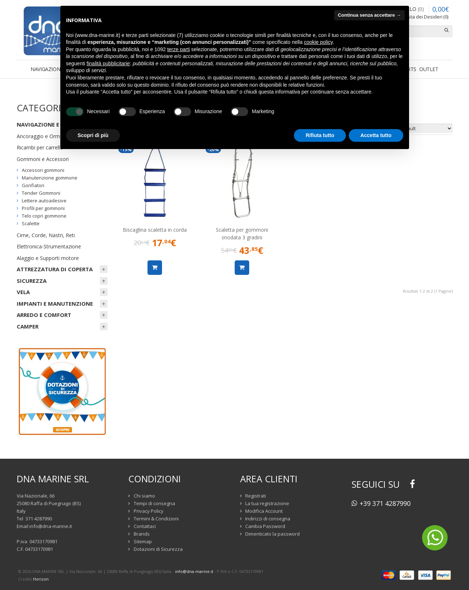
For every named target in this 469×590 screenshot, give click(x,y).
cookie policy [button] (318, 42)
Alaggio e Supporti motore (48, 258)
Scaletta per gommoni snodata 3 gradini (242, 233)
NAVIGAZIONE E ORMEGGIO (53, 124)
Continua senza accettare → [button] (369, 15)
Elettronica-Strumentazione (49, 246)
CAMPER (28, 326)
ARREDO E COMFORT (44, 314)
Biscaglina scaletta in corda (155, 229)
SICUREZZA (32, 280)
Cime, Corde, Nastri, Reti (46, 235)
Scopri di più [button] (93, 135)
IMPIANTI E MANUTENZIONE (55, 303)
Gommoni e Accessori (43, 159)
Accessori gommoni (43, 170)
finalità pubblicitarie (108, 63)
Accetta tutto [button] (376, 135)
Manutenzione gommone (49, 177)
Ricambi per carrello (40, 147)
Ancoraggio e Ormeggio (45, 136)
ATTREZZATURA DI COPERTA (55, 269)
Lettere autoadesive (44, 200)
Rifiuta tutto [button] (320, 135)
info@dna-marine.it (50, 526)
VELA (23, 292)
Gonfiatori (33, 185)
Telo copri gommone (44, 216)
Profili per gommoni (43, 208)
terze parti (178, 49)
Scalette (31, 223)
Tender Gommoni (41, 193)
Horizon (41, 579)
